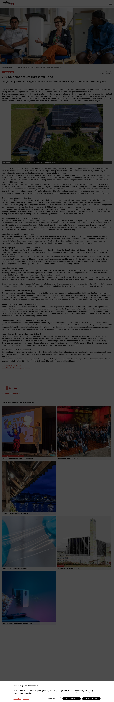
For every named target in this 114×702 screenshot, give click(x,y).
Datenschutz (17, 699)
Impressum (26, 699)
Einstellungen (51, 698)
